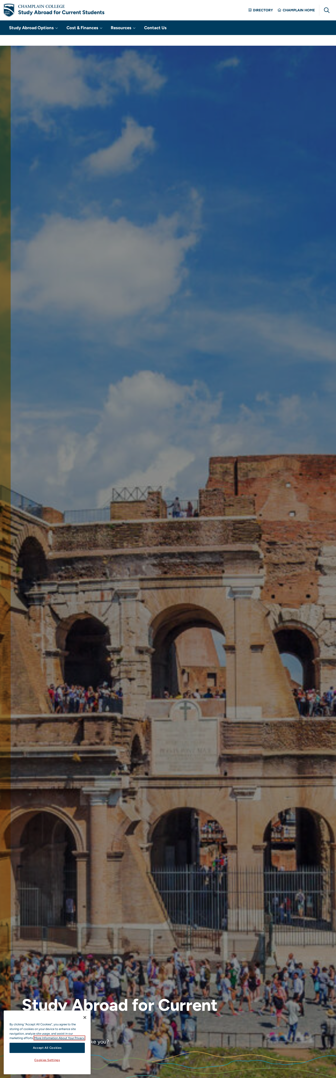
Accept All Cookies (47, 1047)
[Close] (85, 1017)
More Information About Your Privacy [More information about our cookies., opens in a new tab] (59, 1038)
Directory (260, 15)
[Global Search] (326, 15)
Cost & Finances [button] (75, 37)
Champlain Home (296, 15)
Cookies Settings (47, 1060)
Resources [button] (109, 37)
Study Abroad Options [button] (30, 37)
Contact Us (136, 37)
